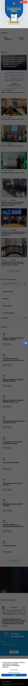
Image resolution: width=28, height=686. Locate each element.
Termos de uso (14, 670)
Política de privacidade (14, 672)
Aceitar (14, 675)
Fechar (23, 2)
